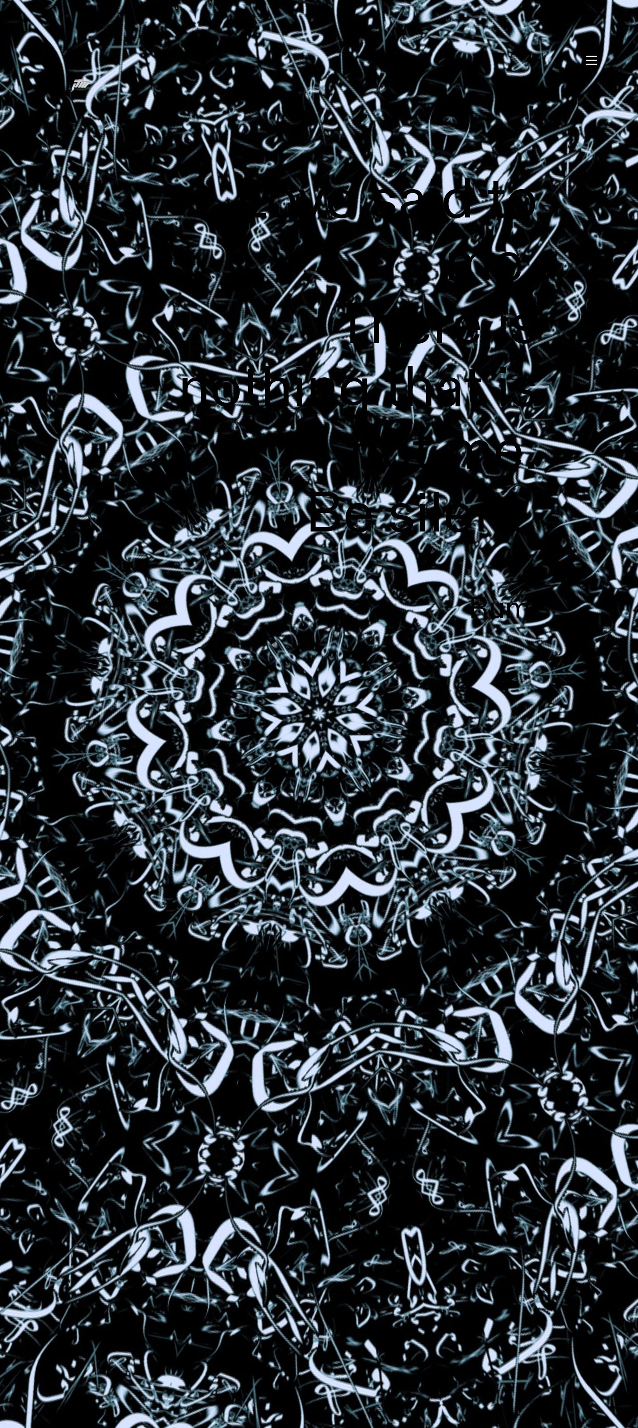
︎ (591, 61)
